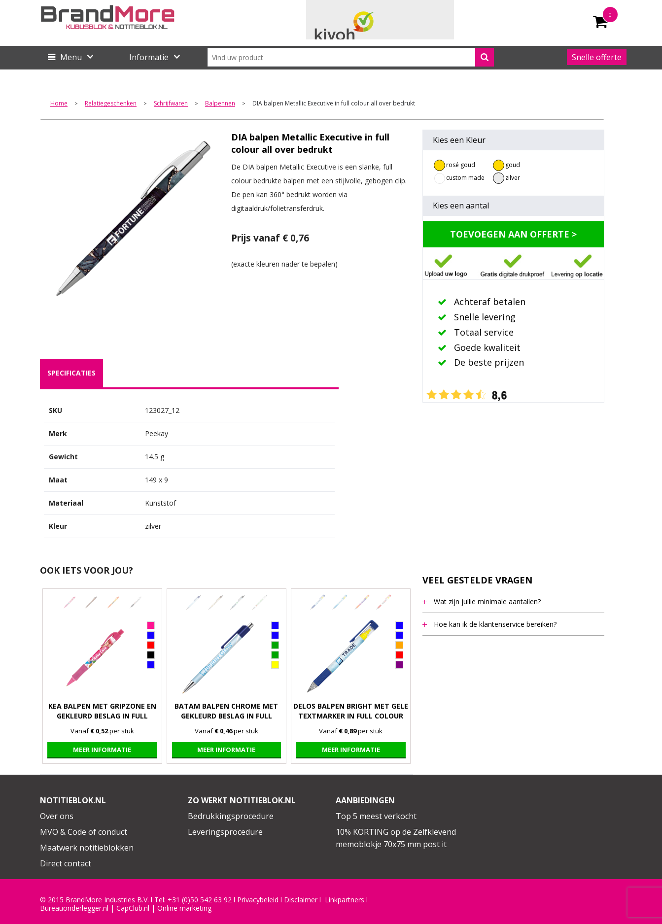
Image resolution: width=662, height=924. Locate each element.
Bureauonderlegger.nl (74, 908)
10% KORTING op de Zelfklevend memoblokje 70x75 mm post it (396, 838)
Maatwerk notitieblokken (87, 847)
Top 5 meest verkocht (376, 816)
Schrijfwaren (171, 104)
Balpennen (220, 104)
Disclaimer (300, 900)
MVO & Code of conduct (83, 831)
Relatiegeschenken (111, 104)
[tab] (71, 373)
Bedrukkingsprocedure (231, 816)
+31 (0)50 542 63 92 (200, 900)
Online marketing (184, 908)
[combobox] (351, 57)
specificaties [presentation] (71, 372)
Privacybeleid (258, 900)
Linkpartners (344, 900)
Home (59, 104)
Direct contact (65, 863)
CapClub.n (132, 908)
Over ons (56, 816)
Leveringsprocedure (225, 831)
